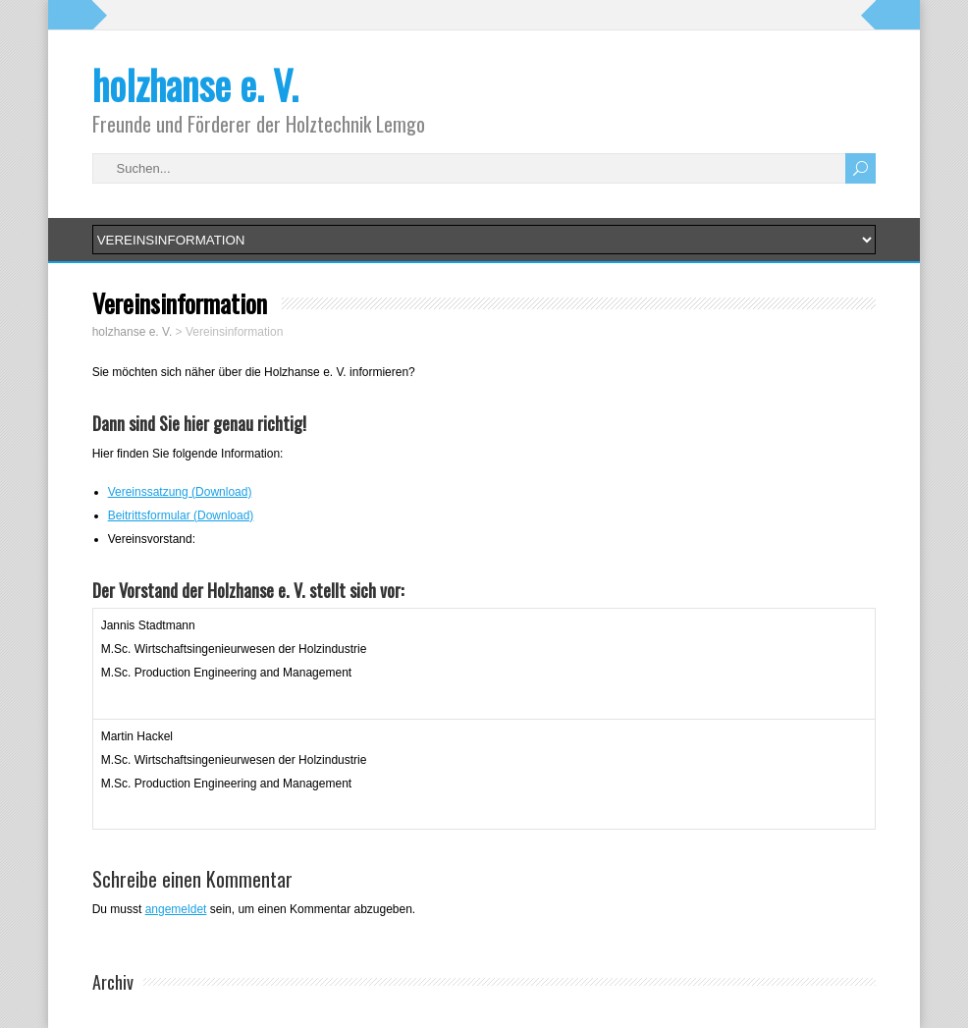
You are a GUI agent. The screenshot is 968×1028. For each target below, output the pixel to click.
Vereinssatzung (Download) (180, 492)
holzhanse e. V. (195, 84)
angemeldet (176, 909)
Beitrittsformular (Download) (181, 515)
